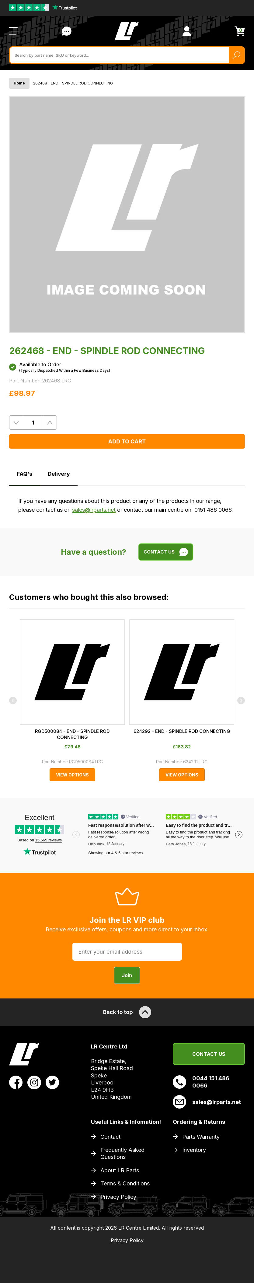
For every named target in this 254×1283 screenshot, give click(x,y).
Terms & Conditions (125, 1183)
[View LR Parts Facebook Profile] (16, 1082)
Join (127, 975)
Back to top (127, 1012)
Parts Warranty (201, 1137)
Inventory (194, 1150)
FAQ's (25, 474)
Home (19, 83)
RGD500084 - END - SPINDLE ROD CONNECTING (72, 734)
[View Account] (187, 31)
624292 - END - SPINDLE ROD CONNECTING (182, 731)
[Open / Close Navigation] (14, 31)
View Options (72, 774)
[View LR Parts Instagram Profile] (34, 1082)
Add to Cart (127, 441)
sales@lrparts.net (94, 510)
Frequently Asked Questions (122, 1153)
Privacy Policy (118, 1197)
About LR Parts (119, 1170)
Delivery (59, 474)
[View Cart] (240, 31)
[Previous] (13, 700)
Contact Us (208, 1054)
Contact (110, 1137)
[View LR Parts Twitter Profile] (52, 1082)
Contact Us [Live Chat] (66, 31)
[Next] (241, 700)
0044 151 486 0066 (201, 1081)
